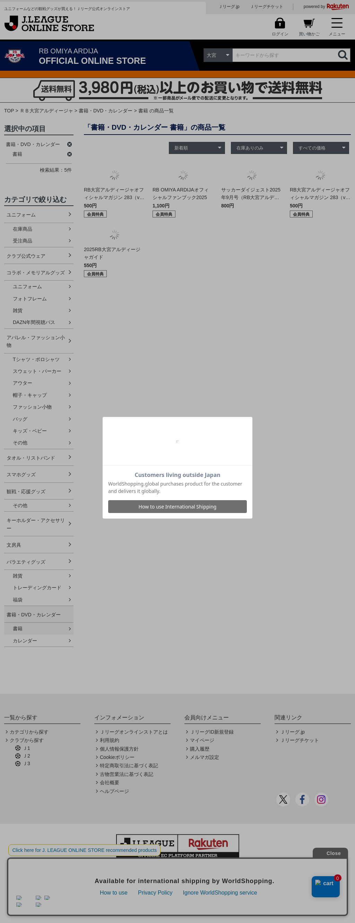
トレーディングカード (37, 587)
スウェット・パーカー (37, 371)
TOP (9, 110)
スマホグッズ (21, 474)
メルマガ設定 (204, 757)
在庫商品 (22, 229)
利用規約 (109, 740)
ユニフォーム (21, 214)
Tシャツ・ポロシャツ (36, 359)
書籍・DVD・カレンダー (106, 110)
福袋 (18, 599)
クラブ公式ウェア (26, 256)
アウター (22, 383)
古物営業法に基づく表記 (126, 774)
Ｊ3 (26, 763)
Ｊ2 (26, 756)
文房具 (14, 545)
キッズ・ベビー (30, 431)
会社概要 (109, 782)
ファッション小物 (32, 407)
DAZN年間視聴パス (34, 322)
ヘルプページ (114, 791)
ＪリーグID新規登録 (212, 732)
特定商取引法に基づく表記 (129, 765)
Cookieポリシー (117, 757)
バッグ (20, 419)
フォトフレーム (30, 298)
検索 (343, 55)
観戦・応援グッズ (26, 491)
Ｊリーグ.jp (229, 6)
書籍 (18, 628)
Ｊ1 (26, 748)
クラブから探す (27, 740)
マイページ (202, 740)
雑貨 (18, 310)
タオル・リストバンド (31, 458)
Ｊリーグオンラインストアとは (134, 732)
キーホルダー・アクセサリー (36, 524)
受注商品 (22, 240)
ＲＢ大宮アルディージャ (46, 110)
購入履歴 (199, 749)
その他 (20, 442)
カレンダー (25, 640)
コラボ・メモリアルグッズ (36, 272)
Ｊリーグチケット (266, 6)
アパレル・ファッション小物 (36, 341)
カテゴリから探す (29, 732)
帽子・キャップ (30, 395)
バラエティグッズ (26, 562)
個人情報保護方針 (119, 749)
